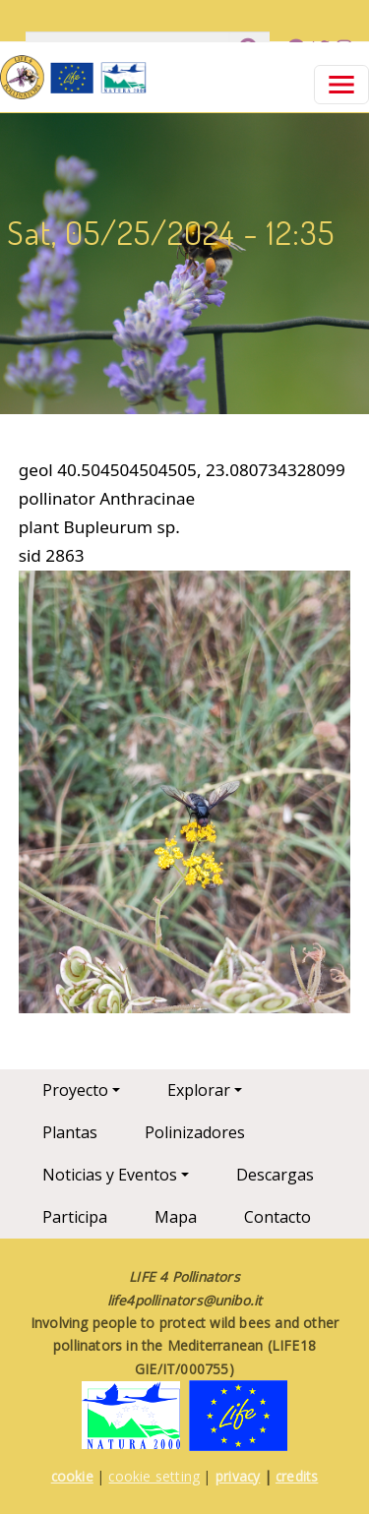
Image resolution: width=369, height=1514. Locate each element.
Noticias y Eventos (109, 1174)
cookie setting (154, 1476)
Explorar (198, 1090)
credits (297, 1476)
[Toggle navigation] (341, 84)
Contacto (277, 1217)
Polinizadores (195, 1132)
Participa (74, 1217)
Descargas (275, 1174)
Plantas (69, 1132)
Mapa (175, 1217)
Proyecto (75, 1090)
